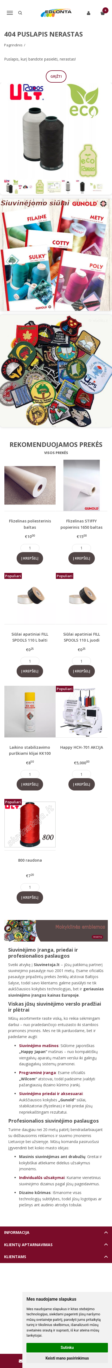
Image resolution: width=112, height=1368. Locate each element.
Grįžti (56, 76)
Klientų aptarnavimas (28, 1244)
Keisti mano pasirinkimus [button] (67, 1358)
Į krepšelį (29, 558)
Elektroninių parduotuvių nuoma (43, 1281)
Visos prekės (56, 452)
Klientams (15, 1256)
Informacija (16, 1232)
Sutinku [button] (67, 1347)
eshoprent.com (81, 1281)
